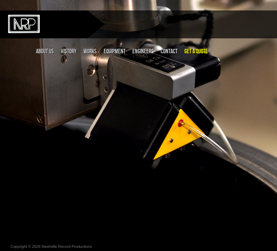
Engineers (143, 51)
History (68, 51)
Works (90, 51)
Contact (169, 51)
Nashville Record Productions (67, 246)
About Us (45, 51)
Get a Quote (196, 51)
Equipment (114, 51)
